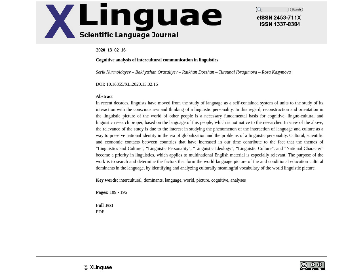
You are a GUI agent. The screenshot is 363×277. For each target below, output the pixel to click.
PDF (100, 211)
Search (296, 9)
